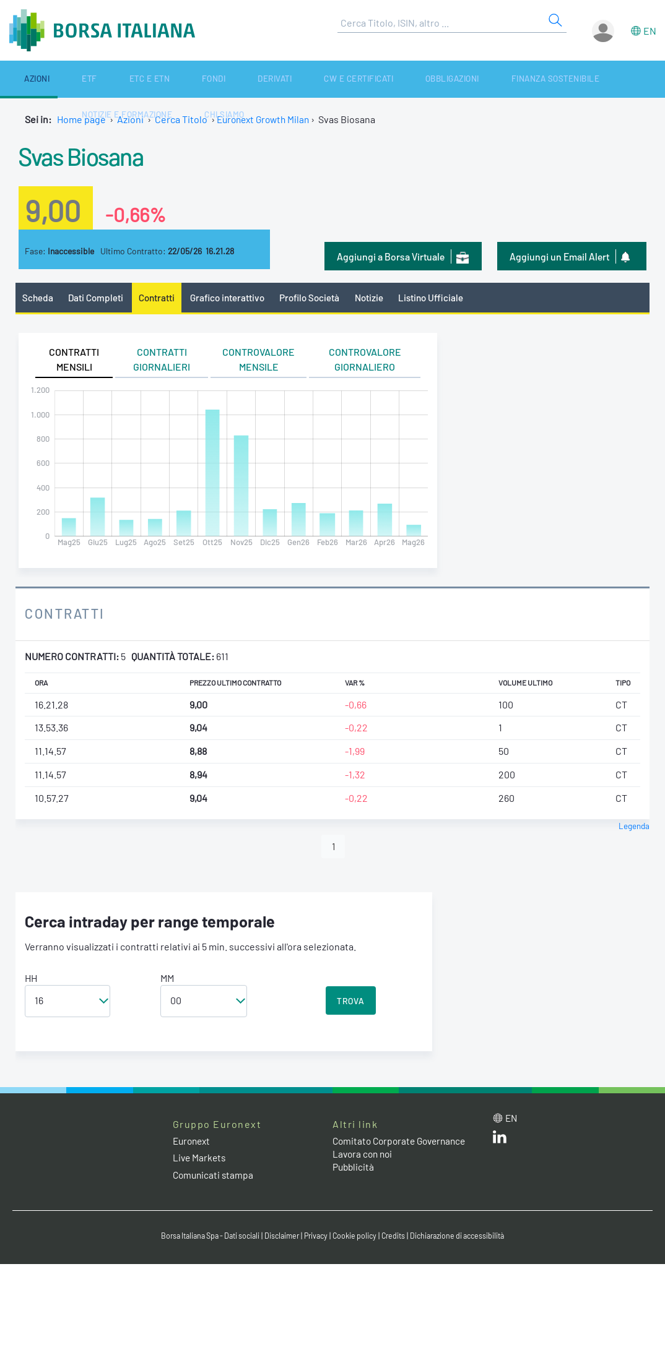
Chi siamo (604, 79)
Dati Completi (98, 298)
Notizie (381, 298)
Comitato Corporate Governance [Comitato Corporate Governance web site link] (403, 1142)
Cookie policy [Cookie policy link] (357, 1237)
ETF (54, 79)
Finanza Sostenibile (417, 79)
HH (31, 980)
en (649, 31)
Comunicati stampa (214, 1176)
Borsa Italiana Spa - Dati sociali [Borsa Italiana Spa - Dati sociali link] (202, 1237)
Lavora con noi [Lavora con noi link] (364, 1155)
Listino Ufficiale (444, 298)
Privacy (316, 1237)
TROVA (351, 1002)
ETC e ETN (96, 79)
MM (167, 980)
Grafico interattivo (232, 298)
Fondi (141, 79)
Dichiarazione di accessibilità (466, 1237)
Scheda (38, 298)
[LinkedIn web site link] (499, 1141)
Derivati (185, 79)
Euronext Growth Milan (266, 119)
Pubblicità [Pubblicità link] (354, 1168)
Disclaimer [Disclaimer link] (279, 1237)
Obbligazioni (330, 79)
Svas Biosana (91, 154)
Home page (81, 119)
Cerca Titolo (181, 119)
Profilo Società (318, 298)
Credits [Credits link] (398, 1237)
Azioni (20, 79)
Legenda (634, 826)
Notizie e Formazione (523, 79)
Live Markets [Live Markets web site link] (200, 1160)
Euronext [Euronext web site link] (193, 1142)
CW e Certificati (252, 79)
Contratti (160, 298)
